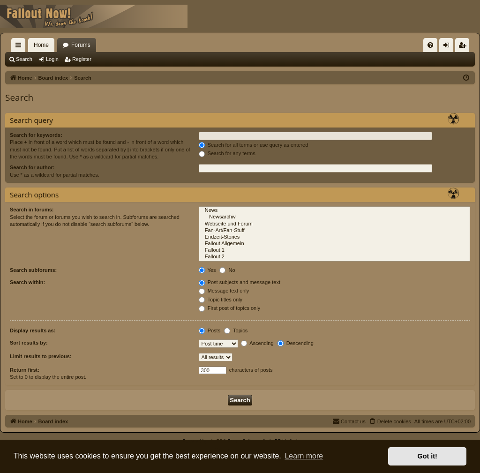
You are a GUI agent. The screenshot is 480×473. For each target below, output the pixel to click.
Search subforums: (33, 270)
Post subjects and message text (239, 282)
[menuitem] (430, 45)
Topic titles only (220, 299)
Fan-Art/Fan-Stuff (334, 230)
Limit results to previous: (40, 356)
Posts (210, 330)
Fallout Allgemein (334, 243)
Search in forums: (32, 209)
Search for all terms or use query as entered (253, 145)
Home (41, 45)
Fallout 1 (334, 250)
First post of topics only (230, 308)
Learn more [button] (304, 456)
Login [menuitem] (448, 47)
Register (81, 59)
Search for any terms (227, 153)
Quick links (20, 47)
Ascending (257, 343)
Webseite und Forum (334, 224)
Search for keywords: (36, 135)
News (334, 210)
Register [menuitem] (464, 47)
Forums (80, 45)
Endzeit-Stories (334, 237)
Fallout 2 (334, 257)
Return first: (24, 370)
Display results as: (32, 330)
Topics (236, 330)
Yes (207, 270)
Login (52, 59)
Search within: (27, 282)
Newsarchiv (334, 217)
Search (24, 59)
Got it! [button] (427, 456)
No (227, 270)
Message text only (224, 290)
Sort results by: (29, 342)
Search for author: (32, 167)
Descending (296, 343)
